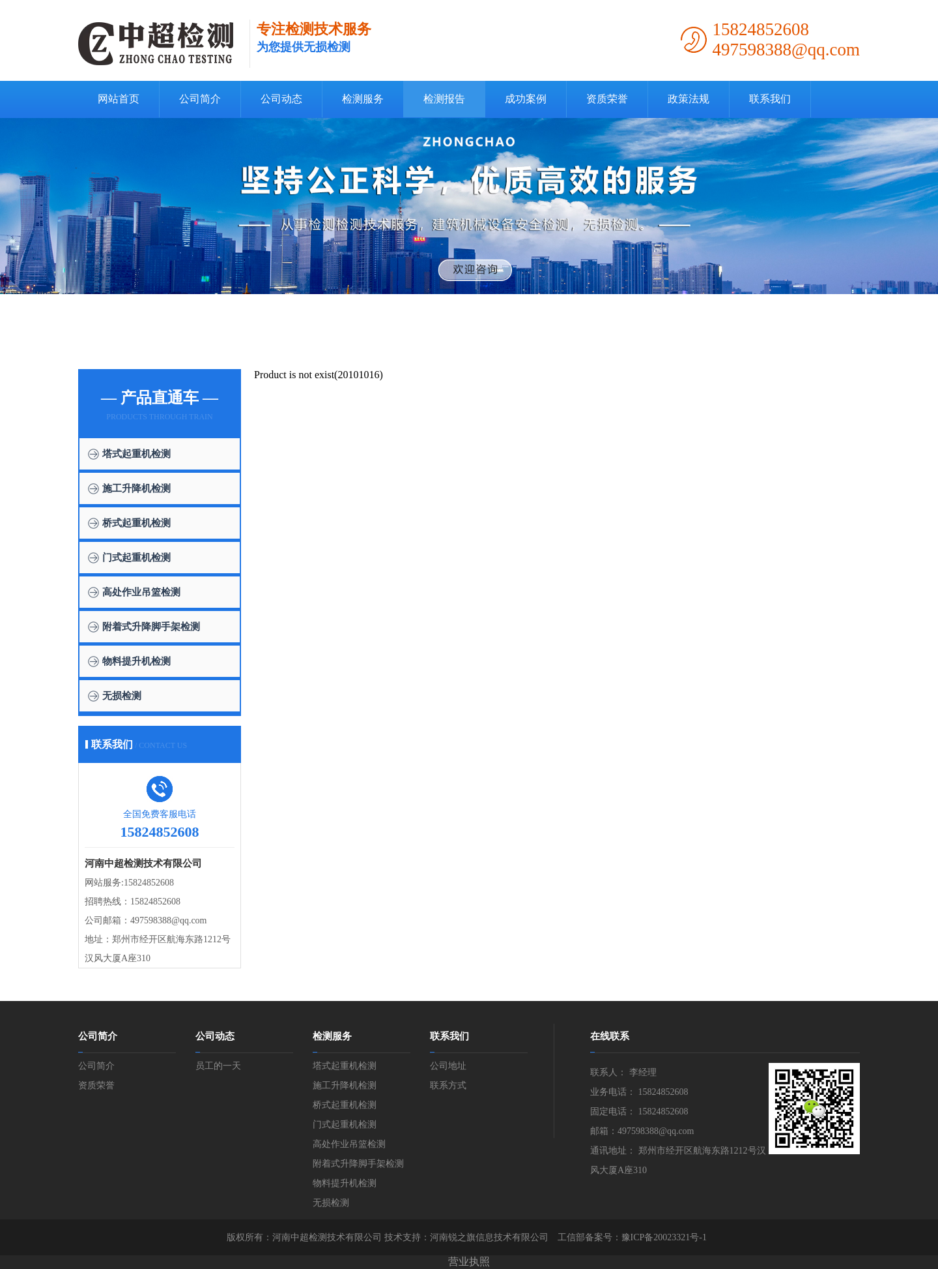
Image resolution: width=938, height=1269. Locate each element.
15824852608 (149, 883)
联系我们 (770, 98)
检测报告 (444, 98)
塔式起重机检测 (136, 454)
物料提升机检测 (136, 661)
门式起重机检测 (136, 557)
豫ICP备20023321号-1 (664, 1237)
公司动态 (281, 98)
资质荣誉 (607, 98)
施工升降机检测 (136, 488)
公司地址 (448, 1066)
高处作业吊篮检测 (141, 592)
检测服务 (363, 98)
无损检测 (121, 696)
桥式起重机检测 (136, 523)
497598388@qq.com (168, 920)
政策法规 (688, 98)
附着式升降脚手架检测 (151, 626)
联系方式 (448, 1085)
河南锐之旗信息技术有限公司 (489, 1237)
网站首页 (118, 98)
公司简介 (200, 98)
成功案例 (526, 98)
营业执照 (469, 1261)
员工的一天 (218, 1066)
